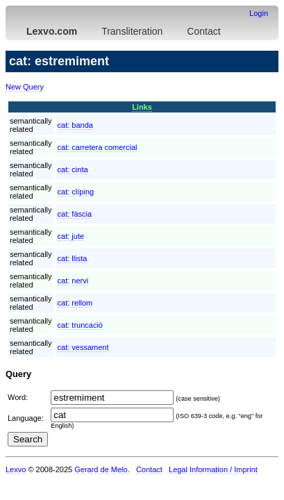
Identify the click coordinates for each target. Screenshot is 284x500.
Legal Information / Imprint (213, 469)
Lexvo (16, 469)
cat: (75, 125)
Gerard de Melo (100, 469)
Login (258, 13)
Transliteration (131, 31)
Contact (203, 31)
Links (142, 107)
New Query (25, 87)
